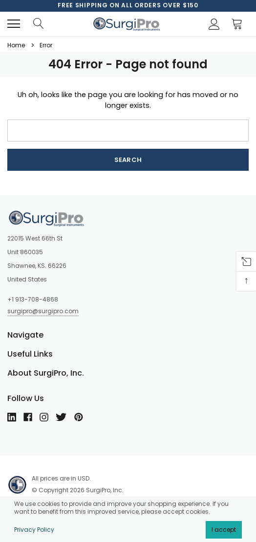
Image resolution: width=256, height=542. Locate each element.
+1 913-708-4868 (32, 299)
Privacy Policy (34, 529)
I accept (224, 529)
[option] (128, 5)
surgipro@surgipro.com (43, 311)
